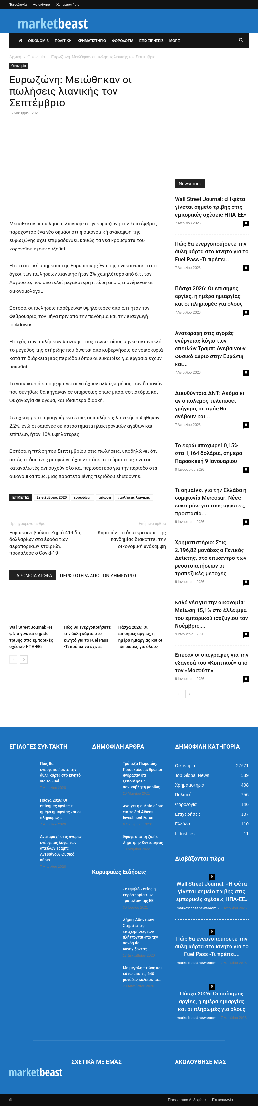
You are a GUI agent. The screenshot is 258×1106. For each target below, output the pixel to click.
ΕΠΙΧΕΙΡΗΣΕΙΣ (151, 41)
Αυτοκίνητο (41, 4)
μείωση (105, 497)
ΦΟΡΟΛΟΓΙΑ (122, 41)
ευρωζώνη (82, 497)
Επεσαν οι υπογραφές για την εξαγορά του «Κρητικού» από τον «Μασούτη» (212, 663)
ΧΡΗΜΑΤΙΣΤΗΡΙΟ (92, 41)
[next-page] (24, 659)
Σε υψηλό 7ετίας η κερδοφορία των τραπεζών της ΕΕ (139, 895)
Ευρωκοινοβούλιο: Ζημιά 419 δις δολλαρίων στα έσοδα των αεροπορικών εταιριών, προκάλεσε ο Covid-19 (45, 543)
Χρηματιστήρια (68, 4)
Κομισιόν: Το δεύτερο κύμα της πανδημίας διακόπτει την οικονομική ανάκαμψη (132, 539)
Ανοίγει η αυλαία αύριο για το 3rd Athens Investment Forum (143, 812)
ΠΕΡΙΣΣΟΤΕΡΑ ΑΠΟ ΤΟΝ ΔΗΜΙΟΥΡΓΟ (98, 575)
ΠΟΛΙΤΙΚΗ (63, 41)
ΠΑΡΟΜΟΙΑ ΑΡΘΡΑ (32, 575)
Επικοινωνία (222, 1100)
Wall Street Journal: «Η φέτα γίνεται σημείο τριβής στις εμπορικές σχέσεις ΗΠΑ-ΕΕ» (211, 207)
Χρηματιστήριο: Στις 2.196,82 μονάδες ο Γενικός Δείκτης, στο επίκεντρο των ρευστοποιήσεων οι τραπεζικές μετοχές (210, 558)
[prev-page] (13, 659)
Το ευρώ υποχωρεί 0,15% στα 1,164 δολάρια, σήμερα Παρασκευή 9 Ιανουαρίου (208, 453)
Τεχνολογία (18, 4)
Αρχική (15, 57)
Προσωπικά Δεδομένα (187, 1100)
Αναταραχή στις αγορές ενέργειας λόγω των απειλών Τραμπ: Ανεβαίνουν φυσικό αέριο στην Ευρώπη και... (210, 348)
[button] (241, 40)
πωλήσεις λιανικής (134, 497)
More (174, 41)
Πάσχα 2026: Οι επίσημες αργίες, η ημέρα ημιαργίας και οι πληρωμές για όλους (208, 296)
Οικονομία (36, 57)
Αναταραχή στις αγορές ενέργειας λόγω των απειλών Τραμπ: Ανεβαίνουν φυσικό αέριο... (61, 848)
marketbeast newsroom (197, 908)
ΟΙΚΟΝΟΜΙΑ (38, 41)
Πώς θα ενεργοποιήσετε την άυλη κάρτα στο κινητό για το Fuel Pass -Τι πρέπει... (212, 251)
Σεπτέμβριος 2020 (52, 497)
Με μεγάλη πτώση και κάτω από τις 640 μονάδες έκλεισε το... (142, 974)
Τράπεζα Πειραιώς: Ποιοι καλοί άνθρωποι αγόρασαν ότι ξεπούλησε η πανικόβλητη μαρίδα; (142, 775)
